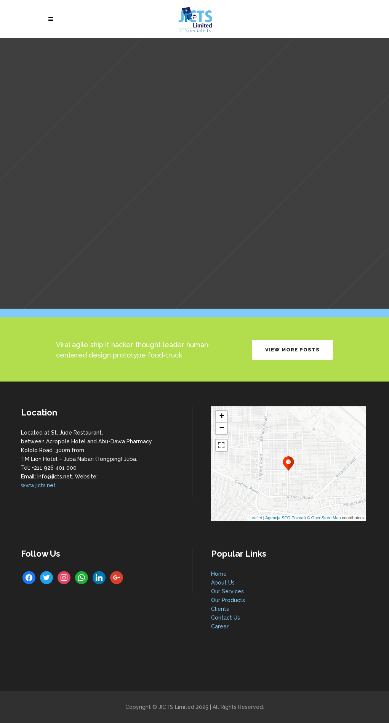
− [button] (221, 428)
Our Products (228, 600)
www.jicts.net (38, 485)
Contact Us (225, 618)
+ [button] (221, 416)
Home (219, 574)
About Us (223, 583)
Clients (220, 609)
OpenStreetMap (326, 517)
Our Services (227, 591)
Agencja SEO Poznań (285, 517)
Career (220, 626)
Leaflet (256, 517)
